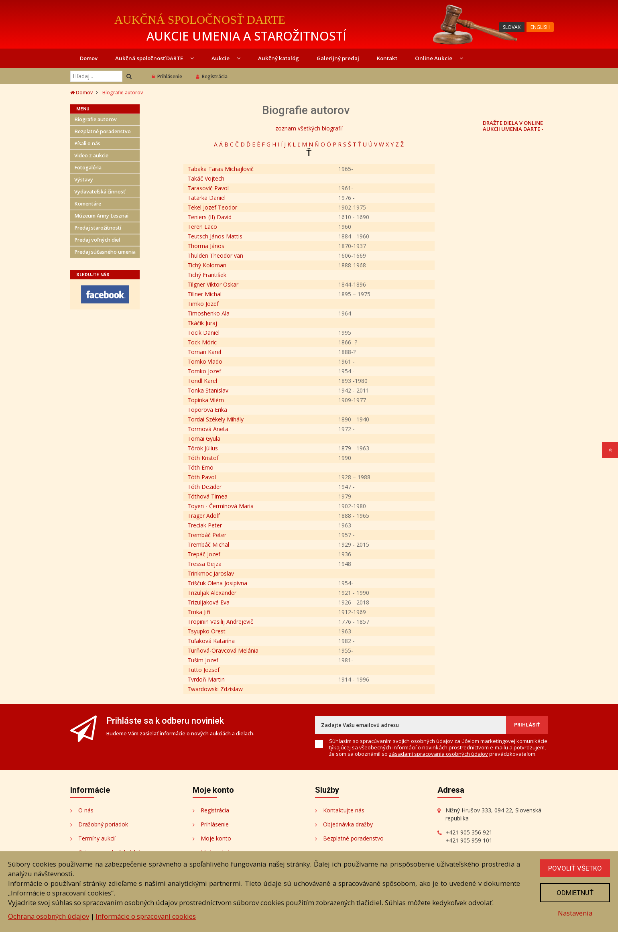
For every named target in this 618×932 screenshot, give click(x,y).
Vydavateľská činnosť (99, 191)
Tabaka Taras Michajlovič (220, 169)
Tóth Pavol (201, 477)
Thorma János (205, 246)
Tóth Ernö (200, 467)
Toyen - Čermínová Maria (220, 506)
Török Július (202, 448)
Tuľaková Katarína (211, 641)
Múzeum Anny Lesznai (101, 215)
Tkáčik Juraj (202, 323)
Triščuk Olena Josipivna (217, 583)
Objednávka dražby (348, 824)
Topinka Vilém (205, 400)
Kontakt (387, 58)
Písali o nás (87, 143)
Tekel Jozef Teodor (212, 207)
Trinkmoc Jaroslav (210, 573)
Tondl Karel (202, 381)
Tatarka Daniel (206, 197)
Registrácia (212, 76)
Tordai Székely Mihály (215, 419)
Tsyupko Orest (206, 631)
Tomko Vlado (204, 361)
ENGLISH (540, 27)
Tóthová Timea (207, 496)
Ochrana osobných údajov (48, 916)
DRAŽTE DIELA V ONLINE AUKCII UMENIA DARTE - (513, 125)
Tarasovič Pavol (208, 188)
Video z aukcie (91, 155)
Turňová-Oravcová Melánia (222, 650)
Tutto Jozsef (203, 670)
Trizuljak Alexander (211, 592)
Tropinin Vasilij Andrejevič (220, 621)
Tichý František (206, 275)
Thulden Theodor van (215, 255)
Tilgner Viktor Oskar (212, 284)
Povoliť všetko (575, 868)
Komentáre (87, 203)
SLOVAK (511, 27)
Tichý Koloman (206, 265)
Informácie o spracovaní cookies (146, 916)
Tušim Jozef (202, 660)
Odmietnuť (575, 893)
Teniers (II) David (209, 217)
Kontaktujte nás (343, 810)
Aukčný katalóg (278, 58)
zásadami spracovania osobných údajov (438, 753)
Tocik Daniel (203, 332)
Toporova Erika (207, 409)
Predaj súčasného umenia (105, 251)
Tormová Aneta (207, 429)
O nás (86, 810)
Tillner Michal (204, 294)
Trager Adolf (203, 515)
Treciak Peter (204, 525)
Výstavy (83, 179)
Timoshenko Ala (208, 313)
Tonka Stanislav (207, 390)
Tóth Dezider (204, 486)
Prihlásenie (167, 76)
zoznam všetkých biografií (309, 128)
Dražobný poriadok (103, 824)
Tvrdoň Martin (206, 679)
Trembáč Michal (208, 544)
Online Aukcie (439, 58)
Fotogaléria (88, 167)
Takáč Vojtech (205, 178)
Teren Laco (202, 226)
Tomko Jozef (204, 371)
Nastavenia (575, 913)
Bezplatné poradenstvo (102, 131)
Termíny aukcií (97, 838)
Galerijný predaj (338, 58)
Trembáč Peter (206, 535)
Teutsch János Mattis (214, 236)
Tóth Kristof (203, 458)
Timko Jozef (203, 303)
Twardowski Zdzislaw (215, 689)
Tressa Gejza (204, 564)
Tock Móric (202, 342)
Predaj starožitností (97, 227)
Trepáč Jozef (203, 554)
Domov (89, 58)
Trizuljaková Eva (208, 602)
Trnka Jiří (198, 612)
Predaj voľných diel (97, 239)
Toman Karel (204, 352)
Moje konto (216, 838)
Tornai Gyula (203, 438)
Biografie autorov (95, 119)
